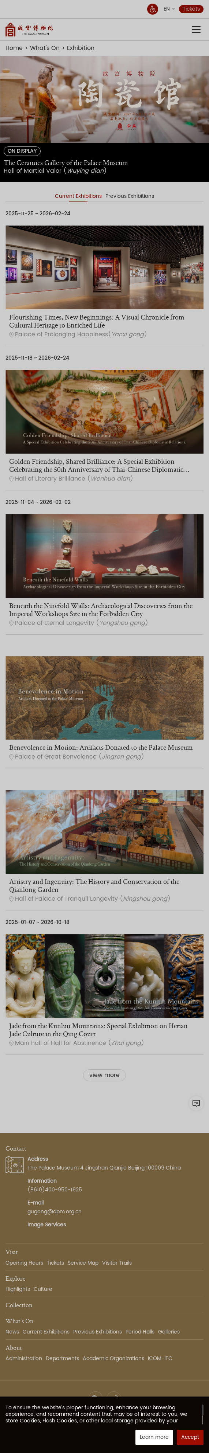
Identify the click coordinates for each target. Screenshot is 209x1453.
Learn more (154, 1437)
